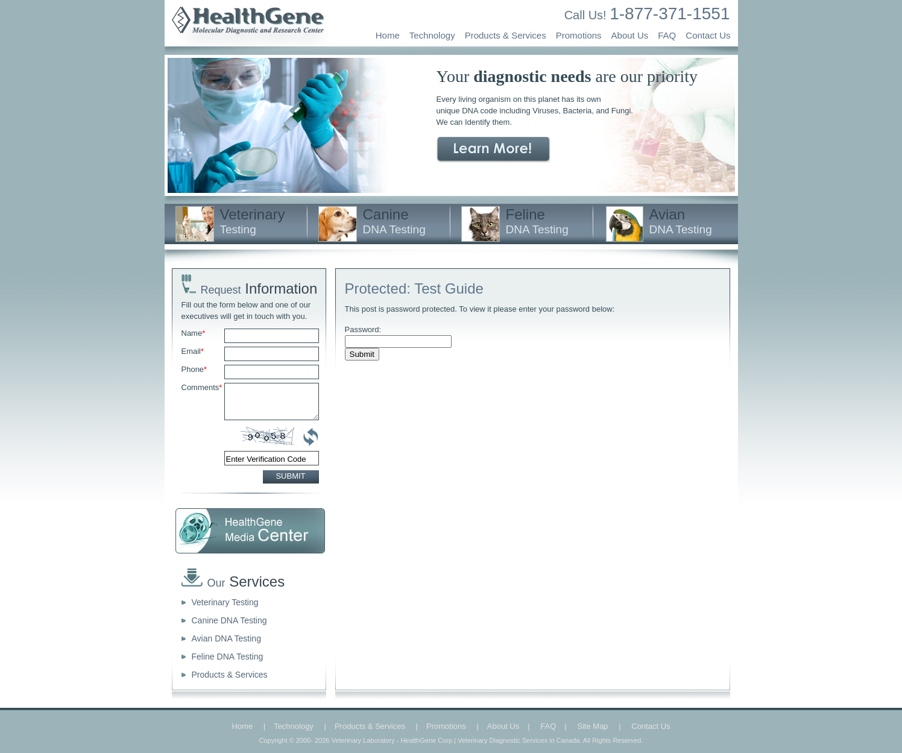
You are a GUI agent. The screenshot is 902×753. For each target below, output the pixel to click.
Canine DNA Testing (229, 620)
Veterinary (252, 221)
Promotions (579, 35)
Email (192, 351)
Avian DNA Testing (226, 638)
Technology (432, 35)
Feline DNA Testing (227, 656)
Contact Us (708, 35)
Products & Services (505, 35)
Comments (201, 387)
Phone (194, 369)
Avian (680, 221)
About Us (630, 35)
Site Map (592, 726)
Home (388, 35)
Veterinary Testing (225, 602)
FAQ (667, 35)
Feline (537, 221)
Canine (394, 221)
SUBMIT (290, 475)
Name (193, 333)
